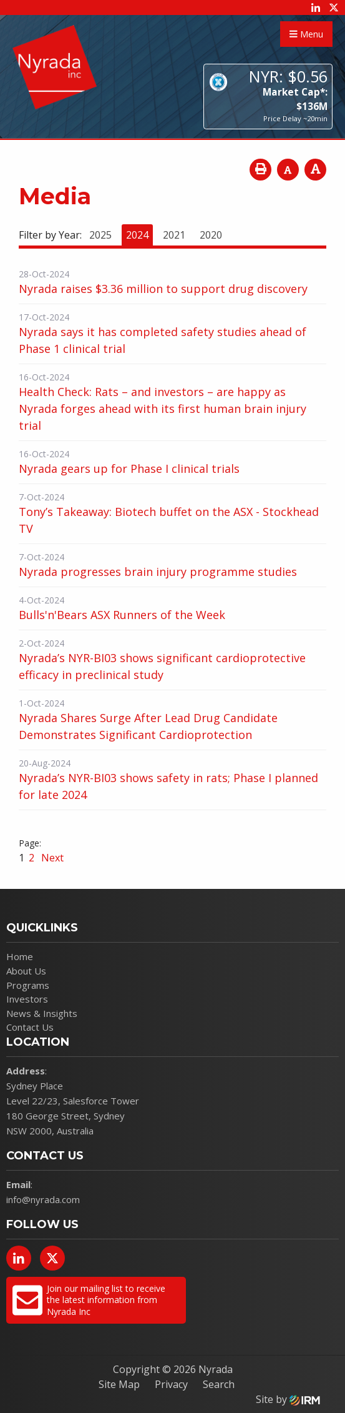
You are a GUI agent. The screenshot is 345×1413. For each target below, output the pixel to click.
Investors (27, 999)
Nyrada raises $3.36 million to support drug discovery (163, 288)
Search (219, 1384)
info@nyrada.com (43, 1199)
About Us (26, 970)
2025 (100, 235)
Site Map (119, 1384)
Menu (306, 34)
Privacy (171, 1384)
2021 (174, 235)
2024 (137, 235)
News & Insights (41, 1013)
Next (51, 858)
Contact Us (30, 1027)
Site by (288, 1399)
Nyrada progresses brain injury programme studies (158, 571)
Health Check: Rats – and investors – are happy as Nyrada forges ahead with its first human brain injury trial (162, 408)
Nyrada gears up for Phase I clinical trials (129, 468)
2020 (211, 235)
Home (19, 956)
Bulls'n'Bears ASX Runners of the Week (122, 614)
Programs (27, 985)
